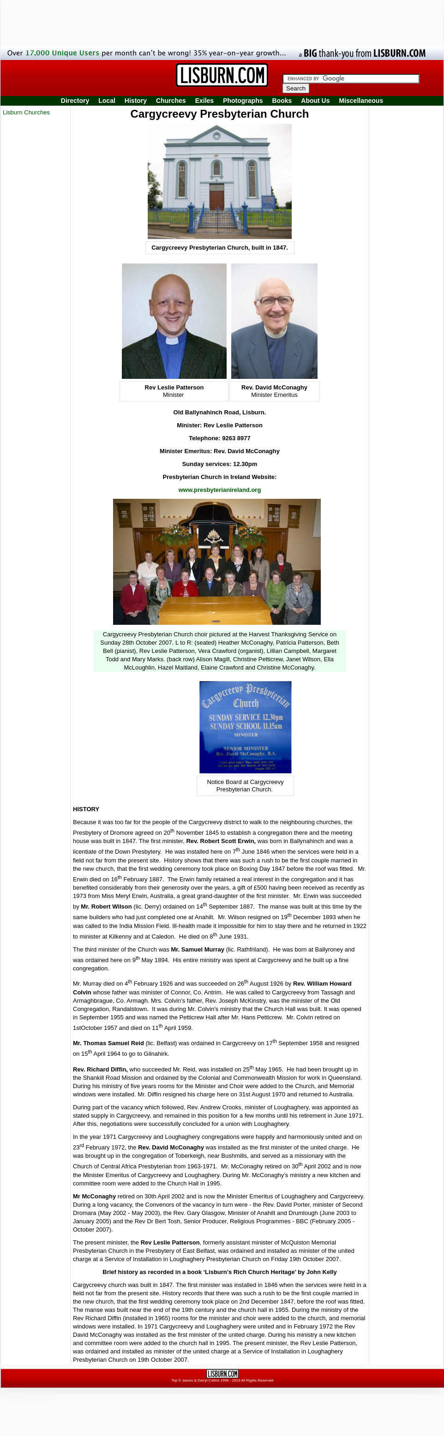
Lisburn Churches (26, 112)
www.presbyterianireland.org (220, 489)
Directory (75, 100)
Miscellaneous (361, 100)
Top (174, 1380)
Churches (171, 100)
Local (106, 100)
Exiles (204, 100)
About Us (315, 100)
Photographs (243, 100)
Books (282, 100)
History (136, 100)
